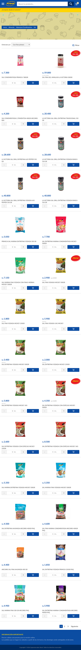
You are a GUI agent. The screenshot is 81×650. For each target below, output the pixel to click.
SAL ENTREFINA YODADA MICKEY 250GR (56, 364)
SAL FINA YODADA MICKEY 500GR (53, 282)
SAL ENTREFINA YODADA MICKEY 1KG (14, 405)
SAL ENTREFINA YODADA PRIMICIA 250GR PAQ (58, 569)
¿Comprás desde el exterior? (11, 10)
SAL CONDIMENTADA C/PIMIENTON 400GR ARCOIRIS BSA (20, 119)
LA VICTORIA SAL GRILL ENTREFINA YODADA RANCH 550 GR (59, 160)
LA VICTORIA (45, 75)
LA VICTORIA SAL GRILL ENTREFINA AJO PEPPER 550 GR (19, 160)
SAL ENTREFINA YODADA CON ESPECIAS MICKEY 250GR (18, 447)
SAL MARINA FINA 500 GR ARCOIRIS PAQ (15, 610)
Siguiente (74, 626)
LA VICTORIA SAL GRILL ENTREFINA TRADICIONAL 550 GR (60, 119)
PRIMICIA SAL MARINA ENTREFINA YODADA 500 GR (19, 241)
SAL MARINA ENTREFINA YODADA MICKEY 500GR (18, 487)
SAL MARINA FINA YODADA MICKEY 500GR (56, 487)
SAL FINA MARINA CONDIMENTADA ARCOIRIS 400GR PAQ (60, 529)
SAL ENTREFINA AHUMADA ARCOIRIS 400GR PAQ (18, 528)
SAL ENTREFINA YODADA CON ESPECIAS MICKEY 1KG (60, 446)
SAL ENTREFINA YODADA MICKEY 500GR (15, 364)
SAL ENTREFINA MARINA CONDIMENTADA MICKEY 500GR (59, 242)
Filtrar (77, 45)
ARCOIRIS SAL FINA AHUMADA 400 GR (14, 569)
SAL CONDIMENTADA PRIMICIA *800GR (15, 77)
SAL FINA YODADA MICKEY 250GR (13, 323)
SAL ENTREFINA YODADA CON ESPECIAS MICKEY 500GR (58, 406)
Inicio (5, 27)
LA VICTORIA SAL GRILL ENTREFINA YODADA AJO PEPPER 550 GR (18, 201)
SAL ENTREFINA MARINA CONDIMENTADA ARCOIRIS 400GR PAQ (60, 611)
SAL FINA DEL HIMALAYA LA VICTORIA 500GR (57, 77)
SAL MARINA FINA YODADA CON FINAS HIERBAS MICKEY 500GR (18, 283)
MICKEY (44, 280)
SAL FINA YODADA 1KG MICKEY (52, 323)
